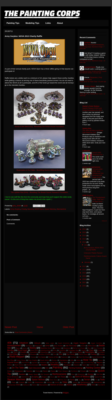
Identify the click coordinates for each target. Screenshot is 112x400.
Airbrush (37, 343)
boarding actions (45, 350)
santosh (87, 43)
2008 (84, 279)
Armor (47, 346)
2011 (84, 270)
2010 (84, 273)
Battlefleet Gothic (46, 348)
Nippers (84, 365)
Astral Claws (92, 345)
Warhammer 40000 (13, 385)
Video (64, 382)
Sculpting (35, 377)
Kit (71, 362)
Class (9, 352)
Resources (81, 374)
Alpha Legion (50, 343)
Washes (70, 385)
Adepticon (23, 343)
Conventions (33, 352)
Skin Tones (61, 377)
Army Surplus (16, 209)
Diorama (33, 354)
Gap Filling (10, 360)
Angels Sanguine (80, 343)
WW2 (93, 385)
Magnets (99, 362)
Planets (45, 371)
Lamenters (77, 362)
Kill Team (64, 362)
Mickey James (89, 86)
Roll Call (99, 374)
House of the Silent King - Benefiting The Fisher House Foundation (39, 126)
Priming (92, 371)
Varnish (57, 382)
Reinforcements (59, 374)
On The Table (18, 368)
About (60, 23)
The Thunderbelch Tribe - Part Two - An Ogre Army (98, 199)
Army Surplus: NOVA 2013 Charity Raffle (93, 249)
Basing (33, 348)
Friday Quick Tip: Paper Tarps (88, 81)
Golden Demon (21, 360)
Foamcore (64, 357)
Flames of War (53, 357)
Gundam (54, 360)
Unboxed (49, 382)
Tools (102, 380)
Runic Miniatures (13, 377)
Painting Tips (13, 23)
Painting (57, 367)
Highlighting (64, 360)
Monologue (67, 365)
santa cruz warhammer (91, 167)
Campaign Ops (73, 350)
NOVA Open (39, 209)
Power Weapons (63, 371)
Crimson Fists (55, 352)
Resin (73, 374)
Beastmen (67, 348)
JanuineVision (89, 67)
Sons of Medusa (82, 377)
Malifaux (9, 365)
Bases (18, 348)
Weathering (82, 385)
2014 (84, 239)
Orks (47, 368)
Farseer (102, 354)
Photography (19, 371)
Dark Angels (101, 352)
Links (48, 23)
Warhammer (98, 382)
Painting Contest (93, 368)
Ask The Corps (71, 346)
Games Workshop (97, 357)
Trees (13, 382)
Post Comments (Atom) (23, 332)
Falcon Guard (83, 354)
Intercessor (43, 362)
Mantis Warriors (19, 365)
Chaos (91, 350)
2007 (84, 282)
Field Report (17, 356)
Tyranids (21, 382)
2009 (84, 276)
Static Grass (53, 380)
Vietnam (75, 382)
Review (90, 374)
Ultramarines (39, 382)
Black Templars (98, 348)
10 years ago (97, 73)
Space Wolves (38, 380)
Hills (72, 360)
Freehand (73, 357)
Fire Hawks (42, 357)
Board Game (34, 350)
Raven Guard (33, 374)
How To (87, 359)
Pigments (29, 371)
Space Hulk (98, 377)
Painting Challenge (76, 368)
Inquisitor (34, 362)
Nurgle (101, 365)
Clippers (15, 352)
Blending (10, 350)
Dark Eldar (13, 354)
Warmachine (61, 209)
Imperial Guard (12, 362)
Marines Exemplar (32, 365)
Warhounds (26, 385)
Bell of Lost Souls (79, 348)
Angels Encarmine (64, 343)
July (86, 245)
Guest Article (44, 360)
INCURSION (25, 362)
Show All (104, 221)
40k (9, 342)
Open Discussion (35, 368)
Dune (54, 354)
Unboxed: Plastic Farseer (93, 253)
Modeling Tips (32, 23)
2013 (84, 242)
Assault (83, 345)
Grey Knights (32, 360)
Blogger (66, 393)
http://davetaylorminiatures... (94, 45)
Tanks (72, 380)
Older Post (68, 327)
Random (22, 374)
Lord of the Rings (88, 362)
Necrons (31, 209)
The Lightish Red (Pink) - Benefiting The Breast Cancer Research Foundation (39, 192)
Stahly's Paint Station (90, 106)
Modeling (55, 365)
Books (55, 350)
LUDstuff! (86, 151)
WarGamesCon (85, 382)
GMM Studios (87, 195)
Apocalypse (29, 345)
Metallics (44, 365)
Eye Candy (71, 354)
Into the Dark (53, 362)
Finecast (32, 357)
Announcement (14, 345)
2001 (84, 286)
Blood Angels (23, 350)
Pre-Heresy (74, 371)
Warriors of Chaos (57, 385)
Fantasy (93, 354)
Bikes (89, 348)
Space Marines (50, 209)
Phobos (9, 371)
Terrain (87, 380)
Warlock (34, 385)
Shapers (44, 377)
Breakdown (62, 350)
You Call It (101, 385)
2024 (84, 229)
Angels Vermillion (96, 343)
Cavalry (83, 350)
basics (25, 348)
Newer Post (11, 327)
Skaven (52, 377)
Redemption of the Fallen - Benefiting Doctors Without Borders (40, 170)
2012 (84, 266)
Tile (96, 380)
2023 (84, 232)
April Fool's (38, 345)
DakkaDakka (89, 352)
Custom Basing (77, 352)
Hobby (78, 360)
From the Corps (84, 357)
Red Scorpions (45, 374)
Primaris (83, 371)
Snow (70, 377)
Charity (24, 209)
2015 (84, 235)
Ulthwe (30, 382)
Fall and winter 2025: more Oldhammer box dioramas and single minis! (98, 173)
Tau (80, 380)
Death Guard (24, 354)
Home (40, 327)
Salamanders (25, 377)
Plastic (53, 371)
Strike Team (63, 380)
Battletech (58, 348)
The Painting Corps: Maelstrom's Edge (91, 47)
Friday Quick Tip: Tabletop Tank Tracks (91, 94)
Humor (101, 360)
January (87, 262)
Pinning (37, 371)
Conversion (44, 352)
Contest (23, 352)
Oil (8, 368)
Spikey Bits (86, 128)
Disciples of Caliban (45, 354)
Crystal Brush (65, 352)
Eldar (61, 354)
